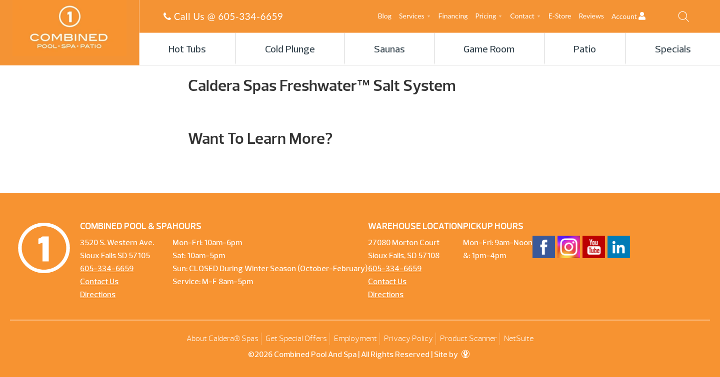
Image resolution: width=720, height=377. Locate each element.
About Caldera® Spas (222, 339)
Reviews (591, 15)
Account (637, 16)
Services (411, 15)
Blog (385, 15)
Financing (453, 15)
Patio (585, 50)
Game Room (489, 50)
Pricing (486, 15)
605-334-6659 (250, 16)
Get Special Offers (296, 339)
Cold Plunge (290, 50)
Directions (98, 295)
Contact (522, 15)
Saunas (389, 50)
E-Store (560, 15)
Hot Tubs (187, 50)
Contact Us (99, 282)
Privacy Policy (408, 339)
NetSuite (519, 339)
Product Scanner (468, 339)
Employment (355, 339)
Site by (452, 355)
